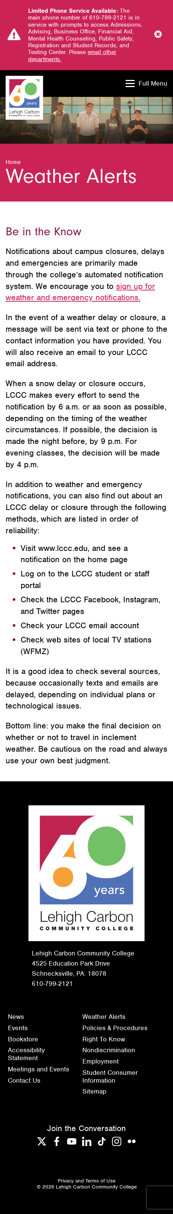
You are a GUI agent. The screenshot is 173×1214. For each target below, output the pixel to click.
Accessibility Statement (26, 1054)
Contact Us (24, 1080)
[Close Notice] (158, 35)
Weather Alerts (103, 1016)
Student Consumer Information (110, 1076)
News (16, 1016)
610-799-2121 (52, 983)
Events (18, 1028)
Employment (100, 1061)
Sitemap (94, 1091)
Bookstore (23, 1039)
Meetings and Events (38, 1069)
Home (13, 162)
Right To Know (103, 1039)
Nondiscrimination (108, 1050)
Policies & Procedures (115, 1028)
